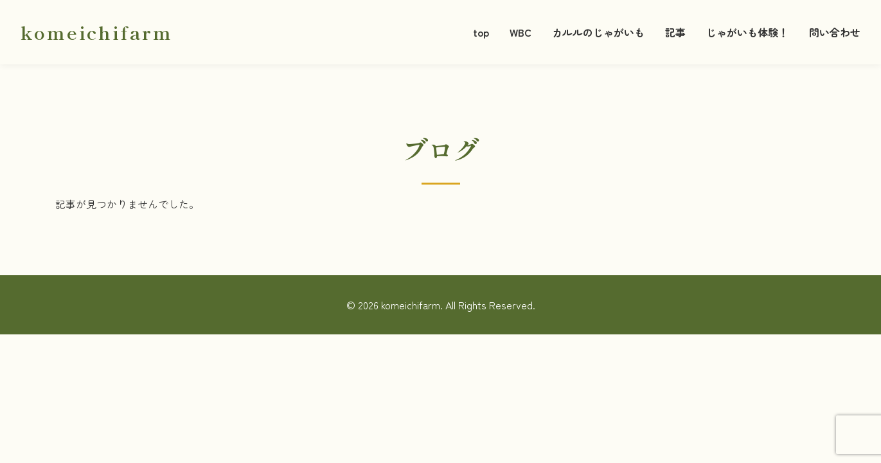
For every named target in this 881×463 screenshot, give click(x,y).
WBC (520, 32)
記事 (675, 32)
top (481, 32)
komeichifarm (97, 32)
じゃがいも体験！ (747, 32)
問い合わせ (834, 32)
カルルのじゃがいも (598, 32)
